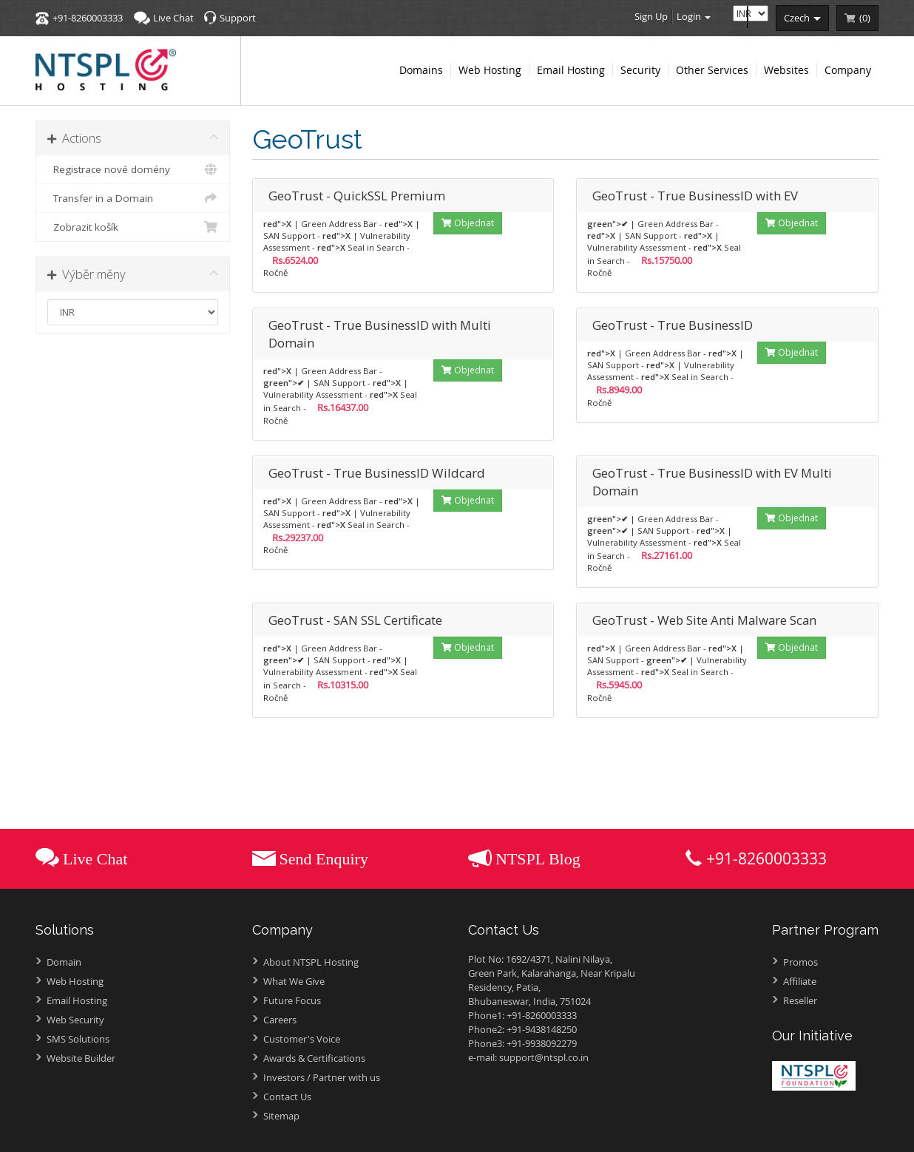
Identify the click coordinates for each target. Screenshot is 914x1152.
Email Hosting (77, 1000)
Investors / (321, 1077)
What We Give (294, 981)
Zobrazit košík (132, 227)
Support (238, 17)
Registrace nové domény (132, 169)
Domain (64, 962)
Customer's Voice (301, 1039)
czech (802, 17)
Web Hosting (75, 981)
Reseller (800, 1000)
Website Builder (81, 1058)
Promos (800, 962)
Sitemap (281, 1115)
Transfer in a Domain (132, 198)
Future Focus (292, 1000)
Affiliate (799, 981)
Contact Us (287, 1096)
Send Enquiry (324, 859)
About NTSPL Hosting (311, 962)
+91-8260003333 (88, 17)
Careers (280, 1019)
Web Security (75, 1019)
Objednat (467, 223)
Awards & (314, 1058)
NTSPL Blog (537, 859)
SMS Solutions (78, 1039)
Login (694, 16)
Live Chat (173, 17)
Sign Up (651, 16)
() (864, 17)
